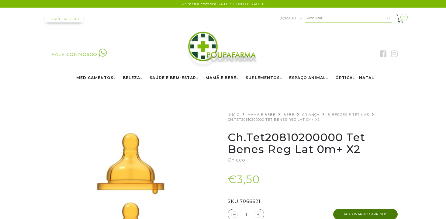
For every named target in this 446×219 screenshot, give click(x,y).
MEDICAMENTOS (94, 78)
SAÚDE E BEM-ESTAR (173, 78)
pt (290, 19)
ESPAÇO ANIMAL (307, 78)
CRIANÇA (311, 115)
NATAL (366, 78)
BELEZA (131, 78)
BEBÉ (288, 115)
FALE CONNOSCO (79, 54)
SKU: (234, 201)
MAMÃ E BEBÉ (221, 78)
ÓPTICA (344, 78)
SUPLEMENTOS (263, 78)
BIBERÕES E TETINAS (348, 115)
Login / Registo (64, 19)
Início (234, 115)
